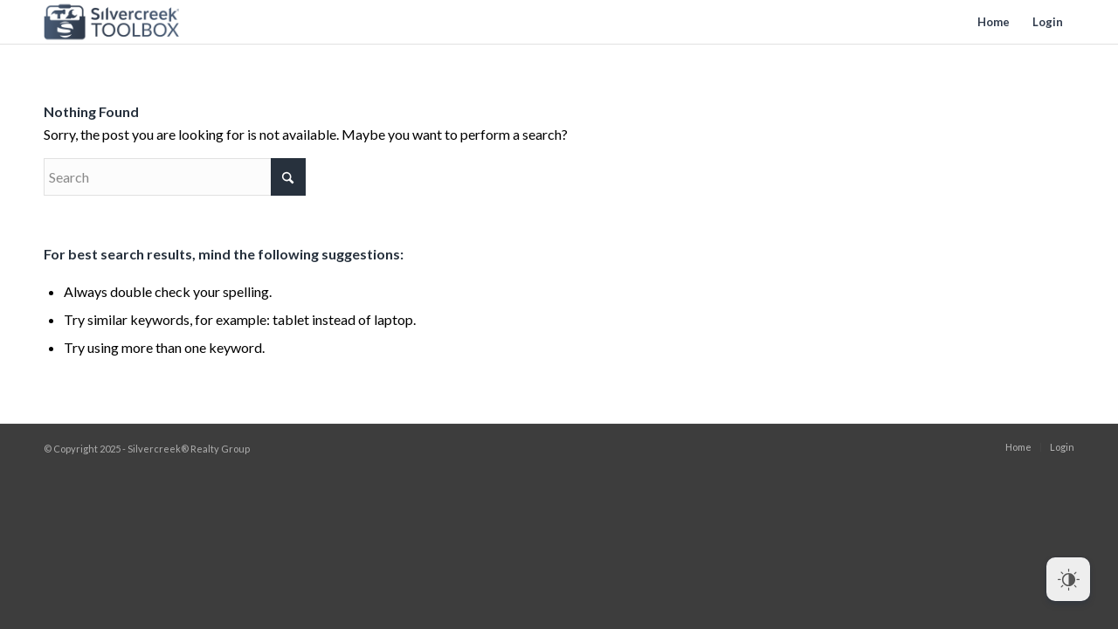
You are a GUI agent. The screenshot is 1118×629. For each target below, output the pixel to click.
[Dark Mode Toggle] (1068, 579)
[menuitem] (993, 22)
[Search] (175, 177)
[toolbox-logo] (111, 22)
